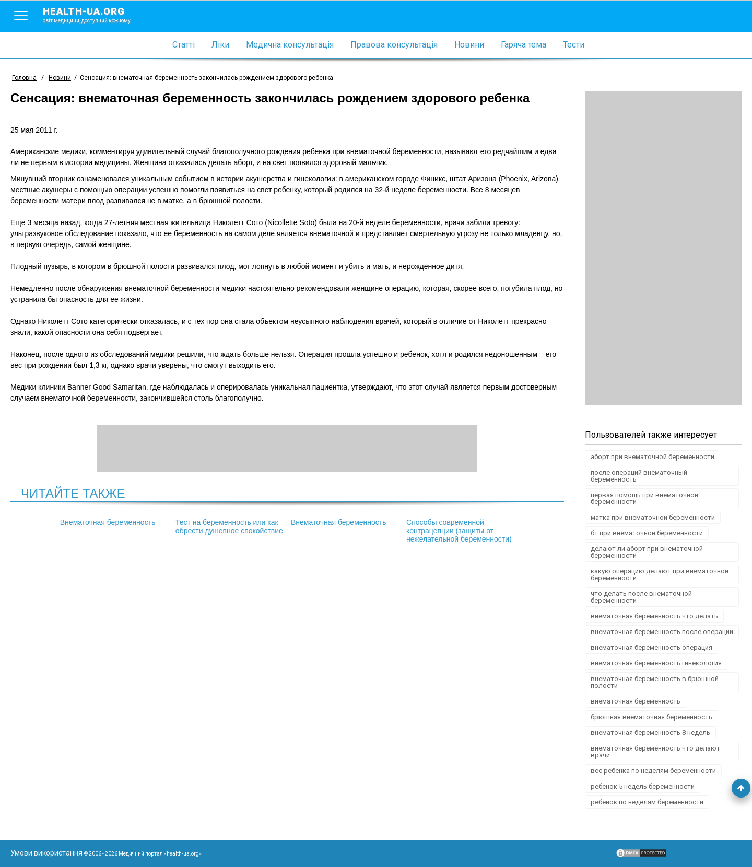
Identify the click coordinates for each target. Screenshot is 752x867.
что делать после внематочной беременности (641, 597)
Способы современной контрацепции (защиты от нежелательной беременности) (446, 535)
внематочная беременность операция (651, 647)
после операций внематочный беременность (639, 475)
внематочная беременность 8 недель (650, 732)
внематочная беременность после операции (662, 632)
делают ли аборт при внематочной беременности (647, 552)
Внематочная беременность (115, 522)
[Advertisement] (663, 248)
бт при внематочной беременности (647, 533)
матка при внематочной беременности (653, 517)
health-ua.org (95, 15)
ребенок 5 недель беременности (643, 786)
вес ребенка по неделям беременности (653, 771)
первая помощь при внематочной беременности (644, 498)
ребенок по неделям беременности (647, 802)
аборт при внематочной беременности (652, 457)
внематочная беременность (635, 701)
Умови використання (46, 853)
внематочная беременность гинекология (656, 663)
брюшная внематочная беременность (651, 717)
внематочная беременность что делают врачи (655, 751)
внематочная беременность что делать (654, 616)
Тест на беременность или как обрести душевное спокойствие (230, 530)
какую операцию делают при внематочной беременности (659, 574)
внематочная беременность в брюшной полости (655, 682)
